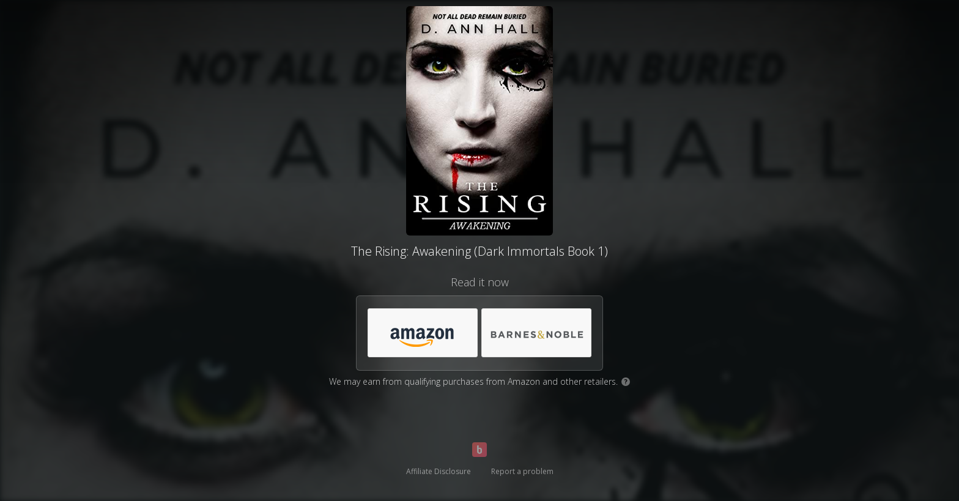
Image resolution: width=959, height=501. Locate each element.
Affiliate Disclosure (438, 471)
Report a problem (522, 471)
